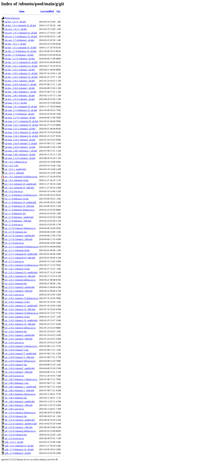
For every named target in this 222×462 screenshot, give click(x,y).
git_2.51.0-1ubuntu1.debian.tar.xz (20, 412)
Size (58, 11)
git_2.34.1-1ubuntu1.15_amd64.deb (21, 305)
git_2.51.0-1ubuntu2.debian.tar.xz (20, 431)
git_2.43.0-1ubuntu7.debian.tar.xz (20, 361)
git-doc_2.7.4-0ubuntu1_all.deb (19, 55)
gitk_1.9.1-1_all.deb (14, 442)
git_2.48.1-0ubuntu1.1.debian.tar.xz (21, 379)
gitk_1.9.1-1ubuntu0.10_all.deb (19, 446)
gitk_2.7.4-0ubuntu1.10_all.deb (19, 449)
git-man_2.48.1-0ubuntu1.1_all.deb (21, 151)
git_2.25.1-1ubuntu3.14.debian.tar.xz (21, 265)
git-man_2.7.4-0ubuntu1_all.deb (19, 114)
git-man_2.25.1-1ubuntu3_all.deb (20, 128)
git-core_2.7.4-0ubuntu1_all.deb (19, 40)
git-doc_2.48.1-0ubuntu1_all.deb (20, 95)
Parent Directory (12, 18)
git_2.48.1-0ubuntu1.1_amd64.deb (20, 387)
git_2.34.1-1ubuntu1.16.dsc (17, 317)
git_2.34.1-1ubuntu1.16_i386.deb (20, 324)
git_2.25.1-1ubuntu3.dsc (16, 283)
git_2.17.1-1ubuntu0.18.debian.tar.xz (21, 246)
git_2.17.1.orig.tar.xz (14, 261)
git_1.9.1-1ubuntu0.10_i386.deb (19, 187)
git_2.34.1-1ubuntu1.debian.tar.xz (20, 328)
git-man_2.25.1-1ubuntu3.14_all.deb (21, 125)
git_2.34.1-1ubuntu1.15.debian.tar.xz (21, 298)
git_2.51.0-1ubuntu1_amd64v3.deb (21, 423)
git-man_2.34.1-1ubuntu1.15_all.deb (21, 132)
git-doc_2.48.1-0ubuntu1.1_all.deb (20, 92)
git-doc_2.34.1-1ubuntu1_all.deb (20, 81)
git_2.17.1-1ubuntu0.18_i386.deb (20, 258)
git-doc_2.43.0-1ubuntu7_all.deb (20, 88)
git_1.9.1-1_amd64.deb (15, 169)
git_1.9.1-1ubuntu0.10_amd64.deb (20, 184)
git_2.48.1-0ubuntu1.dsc (16, 398)
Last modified (47, 11)
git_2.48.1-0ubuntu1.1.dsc (17, 383)
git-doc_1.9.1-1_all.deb (15, 44)
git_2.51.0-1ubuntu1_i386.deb (18, 427)
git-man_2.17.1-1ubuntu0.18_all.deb (21, 121)
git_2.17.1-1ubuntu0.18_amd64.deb (21, 254)
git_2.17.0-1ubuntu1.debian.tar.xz (20, 228)
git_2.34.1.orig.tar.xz (14, 342)
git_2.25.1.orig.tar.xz (14, 294)
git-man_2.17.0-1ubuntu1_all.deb (20, 117)
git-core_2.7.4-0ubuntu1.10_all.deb (21, 36)
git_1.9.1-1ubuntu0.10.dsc (17, 180)
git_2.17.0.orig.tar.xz (14, 243)
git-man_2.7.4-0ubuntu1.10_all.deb (21, 110)
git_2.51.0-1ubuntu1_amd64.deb (20, 420)
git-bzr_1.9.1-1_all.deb (15, 22)
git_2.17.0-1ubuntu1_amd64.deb (20, 235)
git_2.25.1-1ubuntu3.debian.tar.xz (20, 280)
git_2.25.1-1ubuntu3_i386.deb (18, 291)
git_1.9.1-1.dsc (12, 165)
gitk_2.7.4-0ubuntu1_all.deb (18, 453)
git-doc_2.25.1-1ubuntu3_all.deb (20, 69)
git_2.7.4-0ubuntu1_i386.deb (18, 221)
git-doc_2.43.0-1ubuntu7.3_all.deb (20, 84)
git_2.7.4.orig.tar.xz (14, 224)
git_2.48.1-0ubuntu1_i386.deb (18, 405)
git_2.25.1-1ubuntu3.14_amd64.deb (21, 272)
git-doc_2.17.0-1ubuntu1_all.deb (20, 58)
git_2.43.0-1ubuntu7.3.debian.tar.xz (21, 346)
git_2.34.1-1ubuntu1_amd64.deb (20, 335)
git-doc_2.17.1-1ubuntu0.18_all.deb (21, 62)
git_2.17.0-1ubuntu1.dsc (16, 232)
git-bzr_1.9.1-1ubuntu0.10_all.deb (20, 25)
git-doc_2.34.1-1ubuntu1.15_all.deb (21, 73)
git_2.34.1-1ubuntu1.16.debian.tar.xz (21, 313)
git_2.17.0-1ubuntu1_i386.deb (18, 239)
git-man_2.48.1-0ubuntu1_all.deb (20, 154)
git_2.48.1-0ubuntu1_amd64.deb (20, 401)
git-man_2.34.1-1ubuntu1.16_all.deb (21, 136)
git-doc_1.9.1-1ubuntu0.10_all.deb (20, 47)
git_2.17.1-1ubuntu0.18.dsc (17, 250)
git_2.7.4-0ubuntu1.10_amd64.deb (20, 202)
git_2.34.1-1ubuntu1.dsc (16, 331)
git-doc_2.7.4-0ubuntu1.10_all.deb (20, 51)
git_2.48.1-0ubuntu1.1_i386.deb (19, 390)
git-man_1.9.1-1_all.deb (16, 103)
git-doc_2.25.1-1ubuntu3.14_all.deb (21, 66)
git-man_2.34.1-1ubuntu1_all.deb (20, 140)
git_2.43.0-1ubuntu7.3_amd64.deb (20, 353)
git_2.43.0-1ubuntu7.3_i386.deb (19, 357)
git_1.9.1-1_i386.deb (14, 173)
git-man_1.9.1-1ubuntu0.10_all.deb (21, 106)
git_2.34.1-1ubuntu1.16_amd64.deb (21, 320)
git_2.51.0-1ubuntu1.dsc (16, 416)
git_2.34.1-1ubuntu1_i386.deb (18, 339)
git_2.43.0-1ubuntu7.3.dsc (17, 350)
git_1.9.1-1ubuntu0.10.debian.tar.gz (21, 176)
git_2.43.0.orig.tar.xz (14, 376)
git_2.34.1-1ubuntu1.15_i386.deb (20, 309)
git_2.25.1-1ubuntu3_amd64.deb (20, 287)
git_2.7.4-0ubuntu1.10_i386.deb (19, 206)
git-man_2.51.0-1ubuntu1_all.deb (20, 158)
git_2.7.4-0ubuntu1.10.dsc (17, 199)
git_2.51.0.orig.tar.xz (14, 438)
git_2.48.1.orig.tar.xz (14, 409)
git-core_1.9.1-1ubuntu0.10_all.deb (21, 33)
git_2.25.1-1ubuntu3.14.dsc (17, 269)
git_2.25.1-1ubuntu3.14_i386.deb (20, 276)
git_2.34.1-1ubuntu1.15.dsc (17, 302)
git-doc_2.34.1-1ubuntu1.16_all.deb (21, 77)
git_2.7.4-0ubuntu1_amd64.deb (19, 217)
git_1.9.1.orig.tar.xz (14, 191)
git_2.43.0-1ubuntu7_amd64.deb (20, 368)
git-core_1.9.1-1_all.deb (16, 29)
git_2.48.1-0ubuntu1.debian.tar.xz (20, 394)
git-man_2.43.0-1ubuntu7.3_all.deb (21, 143)
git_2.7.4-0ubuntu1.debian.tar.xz (19, 210)
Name (21, 11)
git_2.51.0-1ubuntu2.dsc (16, 434)
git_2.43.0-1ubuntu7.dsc (16, 364)
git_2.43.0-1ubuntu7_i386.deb (18, 372)
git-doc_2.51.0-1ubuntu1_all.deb (20, 99)
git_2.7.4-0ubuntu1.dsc (15, 213)
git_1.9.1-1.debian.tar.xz (16, 162)
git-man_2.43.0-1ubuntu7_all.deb (20, 147)
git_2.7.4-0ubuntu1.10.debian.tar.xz (21, 195)
